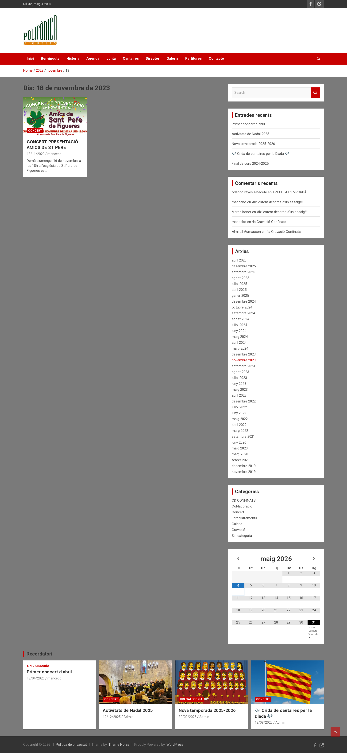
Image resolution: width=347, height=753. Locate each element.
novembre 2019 (244, 472)
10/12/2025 (112, 717)
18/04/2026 (36, 678)
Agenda (92, 58)
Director (152, 58)
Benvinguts (50, 58)
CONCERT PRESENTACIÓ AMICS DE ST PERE (52, 144)
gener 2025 (240, 295)
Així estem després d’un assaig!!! (277, 202)
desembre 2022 (244, 401)
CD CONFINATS (244, 500)
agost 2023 (240, 372)
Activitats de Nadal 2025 (250, 134)
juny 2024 (239, 331)
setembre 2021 (243, 436)
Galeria (172, 58)
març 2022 (240, 431)
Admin (128, 717)
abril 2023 (239, 395)
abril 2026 (239, 260)
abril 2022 (239, 425)
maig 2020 (240, 448)
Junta (111, 58)
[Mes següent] (314, 559)
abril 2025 (239, 290)
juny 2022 (239, 413)
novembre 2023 (244, 360)
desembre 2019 (244, 466)
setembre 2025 (243, 272)
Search (315, 92)
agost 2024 (240, 319)
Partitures (193, 58)
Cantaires (131, 58)
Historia (72, 58)
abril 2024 (239, 342)
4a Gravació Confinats (269, 222)
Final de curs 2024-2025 (250, 163)
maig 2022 (240, 419)
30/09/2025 (188, 717)
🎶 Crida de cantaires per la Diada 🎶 (260, 154)
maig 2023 (240, 389)
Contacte (216, 58)
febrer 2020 (241, 460)
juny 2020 (239, 442)
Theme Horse (119, 744)
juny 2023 (239, 384)
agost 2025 (240, 278)
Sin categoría (242, 536)
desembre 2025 (244, 266)
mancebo (54, 154)
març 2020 (240, 454)
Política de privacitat (71, 744)
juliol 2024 (239, 325)
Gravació (238, 530)
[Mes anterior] (238, 559)
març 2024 (240, 348)
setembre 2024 (243, 313)
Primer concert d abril (248, 124)
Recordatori (39, 654)
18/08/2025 (264, 722)
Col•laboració (242, 506)
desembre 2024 (244, 301)
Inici (30, 58)
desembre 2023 (244, 354)
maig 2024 (240, 337)
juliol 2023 (239, 378)
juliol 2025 (239, 284)
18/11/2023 (36, 154)
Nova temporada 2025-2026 (253, 144)
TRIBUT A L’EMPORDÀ (290, 192)
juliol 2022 (239, 407)
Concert (35, 130)
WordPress (175, 744)
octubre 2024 (242, 307)
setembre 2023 (243, 366)
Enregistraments (244, 518)
